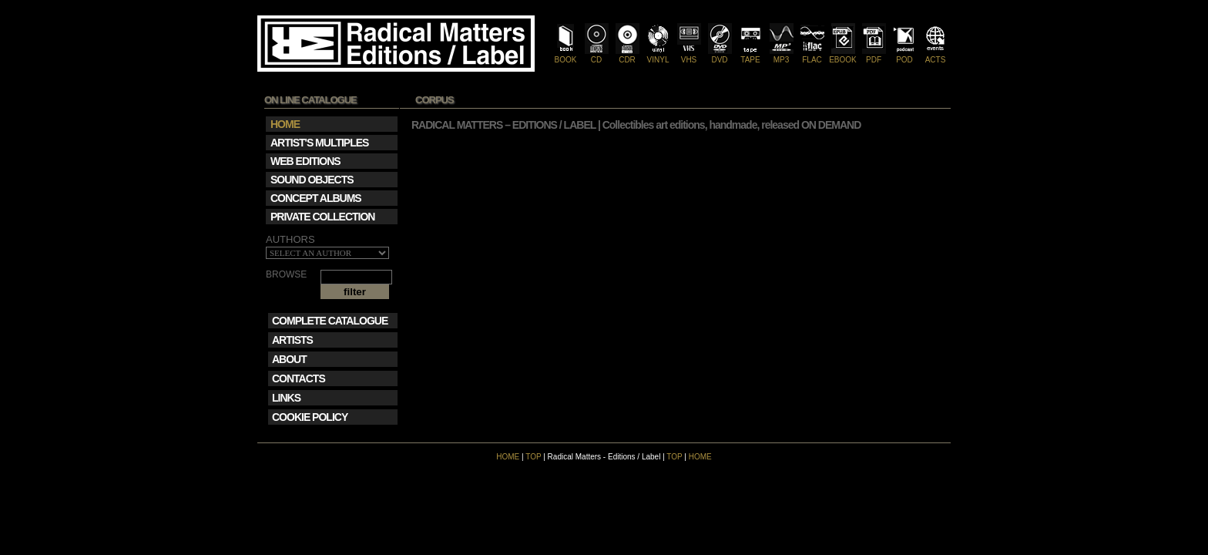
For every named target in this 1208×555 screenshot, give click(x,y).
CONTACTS (298, 378)
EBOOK (843, 55)
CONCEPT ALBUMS (315, 198)
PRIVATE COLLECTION (322, 216)
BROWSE (286, 275)
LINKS (286, 398)
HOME (507, 456)
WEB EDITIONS (305, 161)
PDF (874, 55)
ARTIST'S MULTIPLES (319, 142)
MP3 (782, 55)
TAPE (751, 55)
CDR (627, 55)
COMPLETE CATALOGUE (330, 320)
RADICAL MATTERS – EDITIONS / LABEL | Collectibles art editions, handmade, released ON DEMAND (636, 125)
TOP (533, 456)
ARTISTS (292, 340)
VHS (689, 55)
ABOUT (289, 359)
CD (597, 55)
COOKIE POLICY (309, 417)
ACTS (936, 55)
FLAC (812, 55)
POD (905, 55)
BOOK (566, 55)
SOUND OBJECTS (312, 179)
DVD (720, 55)
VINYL (658, 55)
